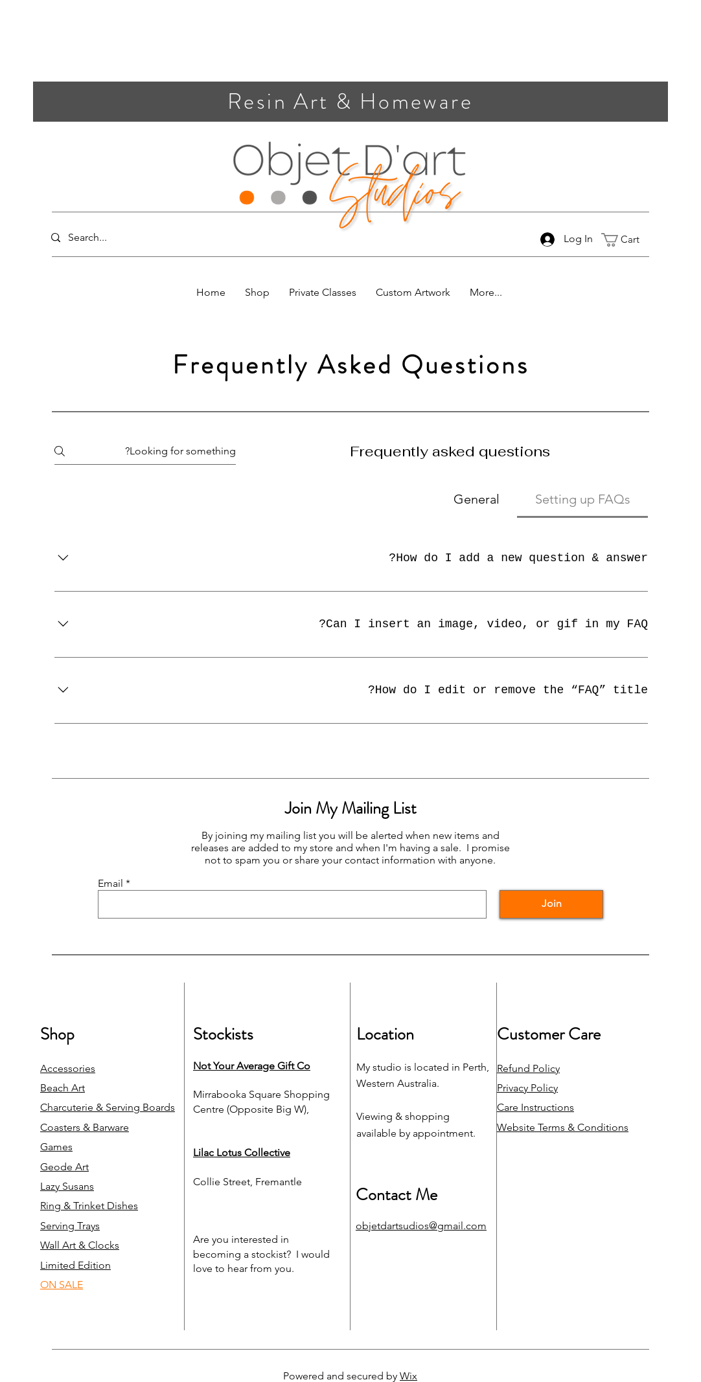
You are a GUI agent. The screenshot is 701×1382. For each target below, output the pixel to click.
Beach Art (62, 1088)
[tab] (582, 499)
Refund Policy (528, 1068)
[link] (627, 240)
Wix (408, 1376)
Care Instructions (535, 1107)
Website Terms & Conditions (562, 1127)
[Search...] (105, 237)
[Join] (551, 904)
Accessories (67, 1068)
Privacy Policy (527, 1088)
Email (110, 883)
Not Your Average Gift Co (251, 1066)
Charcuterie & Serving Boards (107, 1107)
